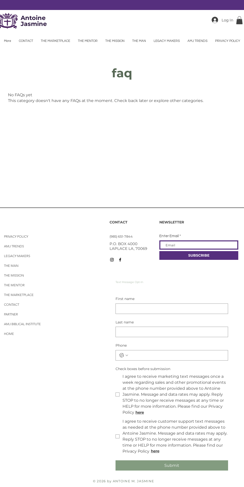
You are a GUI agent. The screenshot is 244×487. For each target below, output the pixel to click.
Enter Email (169, 236)
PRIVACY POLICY (16, 236)
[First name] (170, 309)
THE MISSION (14, 275)
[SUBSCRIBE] (198, 255)
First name (125, 298)
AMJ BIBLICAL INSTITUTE (22, 324)
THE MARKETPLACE (19, 295)
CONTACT (11, 304)
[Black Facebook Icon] (120, 259)
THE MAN (11, 266)
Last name (125, 322)
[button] (239, 20)
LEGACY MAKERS (17, 256)
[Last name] (170, 332)
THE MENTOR (14, 285)
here (155, 451)
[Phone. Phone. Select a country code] (124, 355)
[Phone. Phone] (177, 355)
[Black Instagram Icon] (112, 259)
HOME (9, 334)
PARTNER (11, 314)
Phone (121, 345)
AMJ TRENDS (14, 246)
